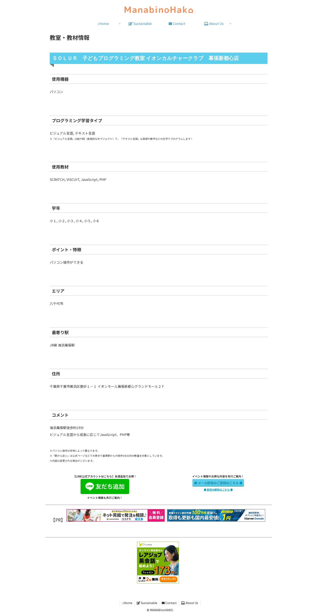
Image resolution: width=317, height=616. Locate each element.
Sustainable (147, 603)
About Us (189, 603)
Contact (169, 603)
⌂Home (127, 603)
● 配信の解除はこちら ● (218, 489)
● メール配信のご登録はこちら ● (218, 482)
